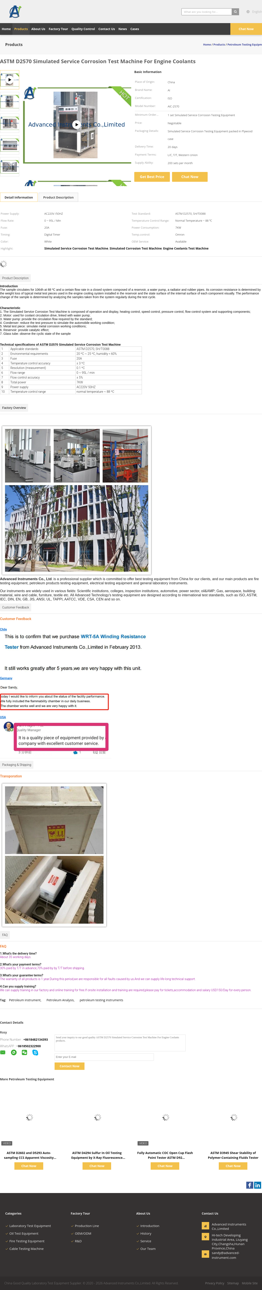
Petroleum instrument (24, 1000)
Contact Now (69, 1066)
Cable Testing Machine (24, 1248)
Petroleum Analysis (60, 1000)
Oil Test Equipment (21, 1233)
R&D (76, 1241)
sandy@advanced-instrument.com (225, 1255)
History (143, 1233)
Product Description (58, 197)
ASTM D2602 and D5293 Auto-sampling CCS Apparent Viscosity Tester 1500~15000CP (28, 1157)
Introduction (147, 1226)
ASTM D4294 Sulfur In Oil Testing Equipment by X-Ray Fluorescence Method (96, 1157)
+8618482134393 (35, 1039)
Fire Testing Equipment (25, 1241)
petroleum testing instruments (101, 1000)
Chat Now (246, 29)
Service (143, 1241)
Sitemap (233, 1283)
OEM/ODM (81, 1233)
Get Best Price (152, 176)
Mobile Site (250, 1283)
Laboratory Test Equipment (28, 1226)
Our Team (146, 1248)
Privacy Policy (214, 1283)
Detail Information (19, 197)
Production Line (85, 1226)
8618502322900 (29, 1046)
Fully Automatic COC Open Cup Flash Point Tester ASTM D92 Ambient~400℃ (165, 1157)
